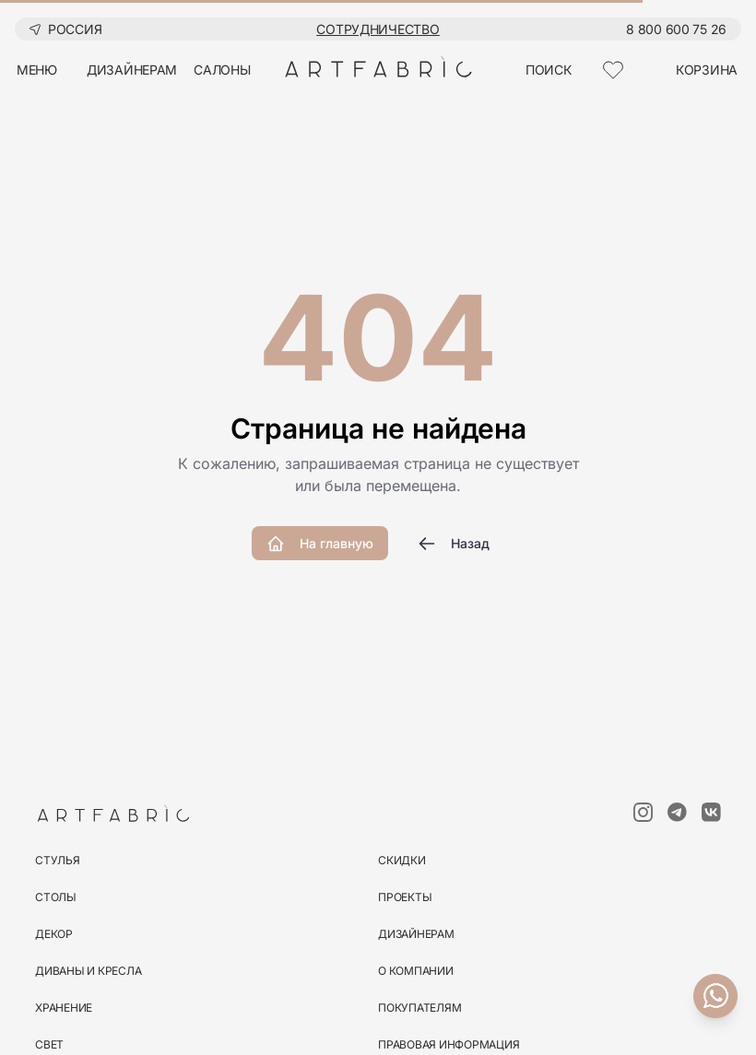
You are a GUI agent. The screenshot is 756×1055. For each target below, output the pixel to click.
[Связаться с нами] (715, 996)
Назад (454, 543)
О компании (416, 971)
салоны (222, 69)
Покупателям (419, 1007)
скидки (402, 860)
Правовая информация (448, 1044)
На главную (319, 543)
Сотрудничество (377, 29)
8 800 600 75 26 (676, 29)
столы (56, 897)
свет (49, 1044)
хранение (63, 1007)
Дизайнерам (416, 934)
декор (54, 934)
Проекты (404, 897)
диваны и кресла (88, 971)
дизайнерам (132, 69)
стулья (57, 860)
